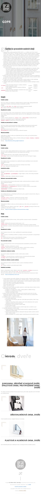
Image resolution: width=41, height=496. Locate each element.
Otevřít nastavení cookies (20, 486)
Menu (37, 3)
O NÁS (29, 484)
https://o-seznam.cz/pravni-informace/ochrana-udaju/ (17, 209)
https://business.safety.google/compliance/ (14, 140)
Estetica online (22, 490)
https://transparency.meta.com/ (12, 274)
